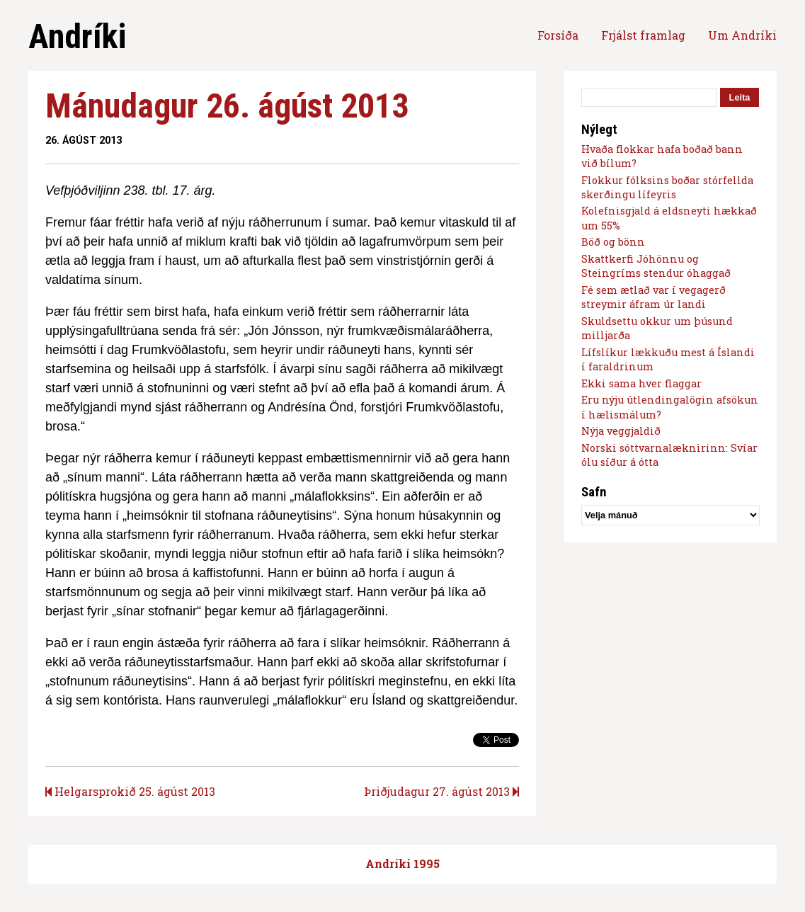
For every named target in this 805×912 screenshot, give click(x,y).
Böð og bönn (613, 242)
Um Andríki (742, 35)
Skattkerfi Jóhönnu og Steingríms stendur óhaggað (656, 266)
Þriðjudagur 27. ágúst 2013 (441, 791)
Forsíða (557, 35)
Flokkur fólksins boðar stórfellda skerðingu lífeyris (667, 187)
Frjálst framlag (643, 35)
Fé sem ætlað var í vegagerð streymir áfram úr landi (653, 297)
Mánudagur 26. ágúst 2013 (227, 106)
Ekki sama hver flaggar (641, 383)
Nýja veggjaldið (621, 431)
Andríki (77, 36)
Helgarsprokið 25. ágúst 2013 (130, 791)
